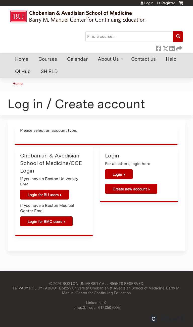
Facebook (158, 48)
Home (21, 59)
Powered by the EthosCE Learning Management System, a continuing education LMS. (167, 318)
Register (168, 3)
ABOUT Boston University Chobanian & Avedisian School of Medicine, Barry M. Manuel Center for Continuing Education (112, 290)
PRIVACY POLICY (27, 288)
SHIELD (49, 71)
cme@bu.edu (84, 307)
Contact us (143, 59)
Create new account (130, 189)
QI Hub (23, 71)
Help (171, 59)
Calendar (77, 59)
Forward (178, 48)
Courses (47, 59)
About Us (108, 59)
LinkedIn (171, 48)
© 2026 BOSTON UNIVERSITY (75, 283)
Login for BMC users (45, 221)
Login (148, 3)
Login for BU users (43, 195)
